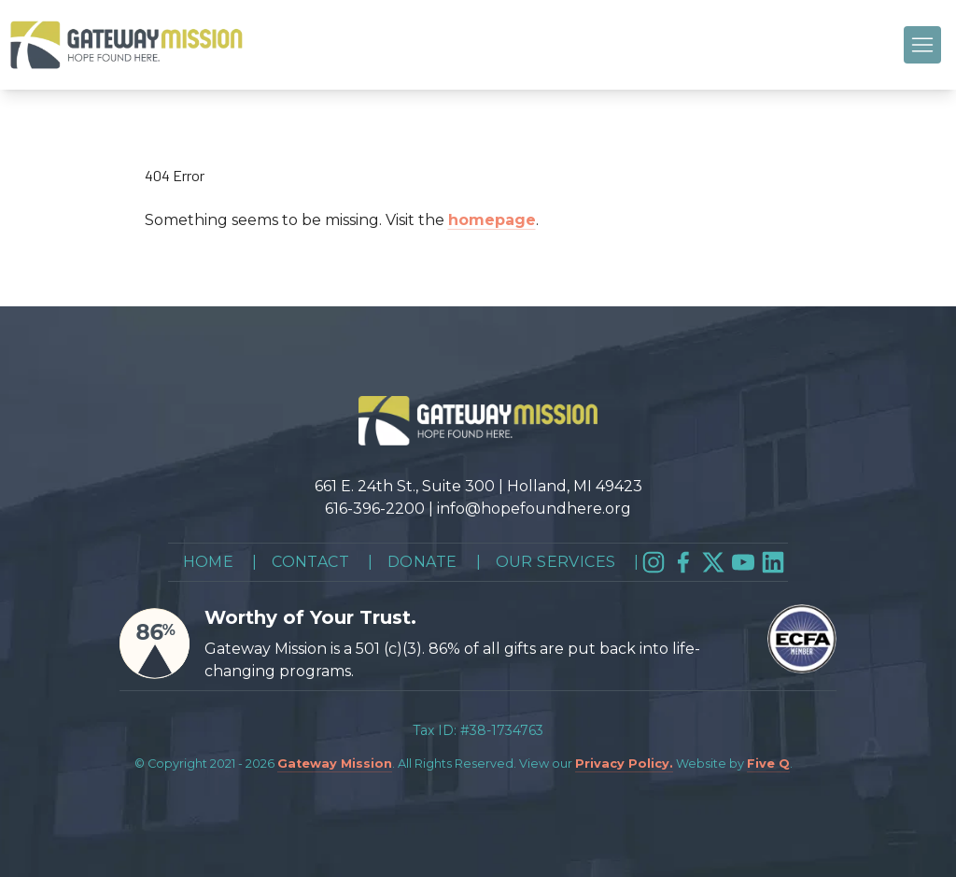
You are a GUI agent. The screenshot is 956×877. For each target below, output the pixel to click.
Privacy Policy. (624, 764)
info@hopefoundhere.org (534, 508)
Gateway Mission (334, 764)
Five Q (768, 764)
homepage (492, 220)
